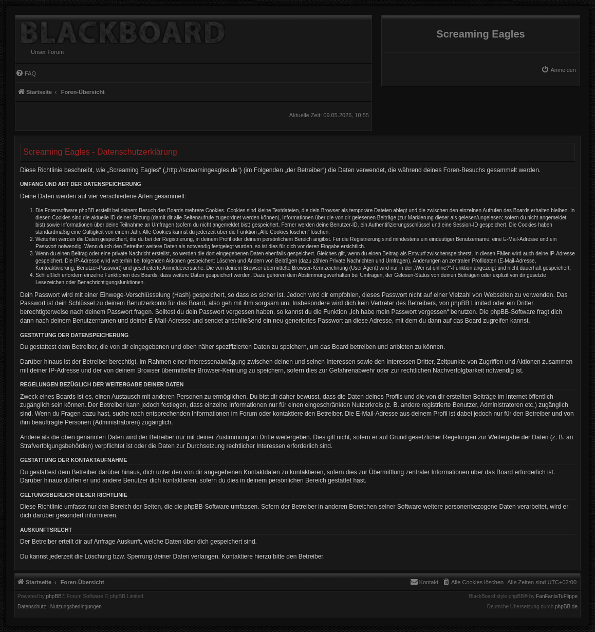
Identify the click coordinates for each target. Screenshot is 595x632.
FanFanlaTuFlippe (557, 596)
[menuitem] (558, 70)
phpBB (54, 596)
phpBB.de (566, 606)
